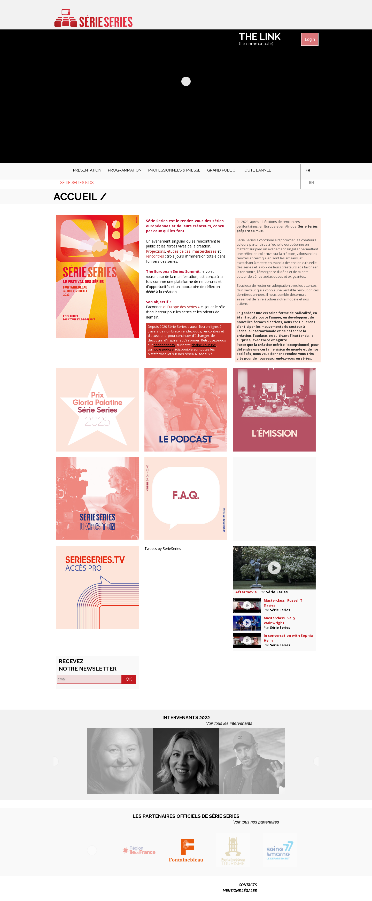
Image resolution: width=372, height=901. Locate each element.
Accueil (59, 169)
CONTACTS (248, 885)
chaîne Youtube (204, 345)
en (311, 183)
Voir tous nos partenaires (256, 822)
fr (308, 170)
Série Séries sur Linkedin (313, 16)
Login (310, 39)
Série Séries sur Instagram (303, 16)
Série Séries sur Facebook (273, 16)
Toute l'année (256, 170)
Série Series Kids (77, 182)
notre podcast (163, 349)
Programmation (125, 170)
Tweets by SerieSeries (162, 548)
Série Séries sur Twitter (283, 16)
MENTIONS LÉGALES (240, 891)
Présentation (87, 170)
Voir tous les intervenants (229, 723)
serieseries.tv (164, 345)
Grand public (221, 170)
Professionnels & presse (174, 170)
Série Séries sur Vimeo (293, 16)
